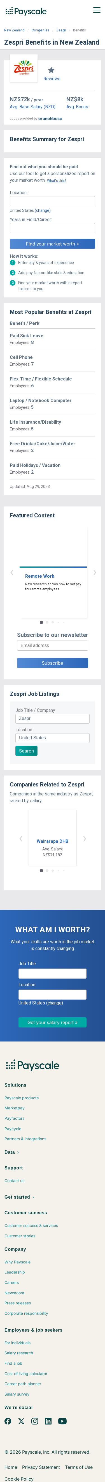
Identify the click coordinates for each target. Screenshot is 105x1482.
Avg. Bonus (77, 106)
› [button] (59, 572)
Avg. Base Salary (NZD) (32, 106)
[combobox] (52, 201)
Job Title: (27, 963)
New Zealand (14, 30)
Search (26, 751)
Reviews (51, 78)
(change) (43, 210)
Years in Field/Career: (31, 219)
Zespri (61, 30)
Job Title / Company (35, 710)
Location (23, 729)
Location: (18, 192)
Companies (40, 30)
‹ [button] (46, 572)
